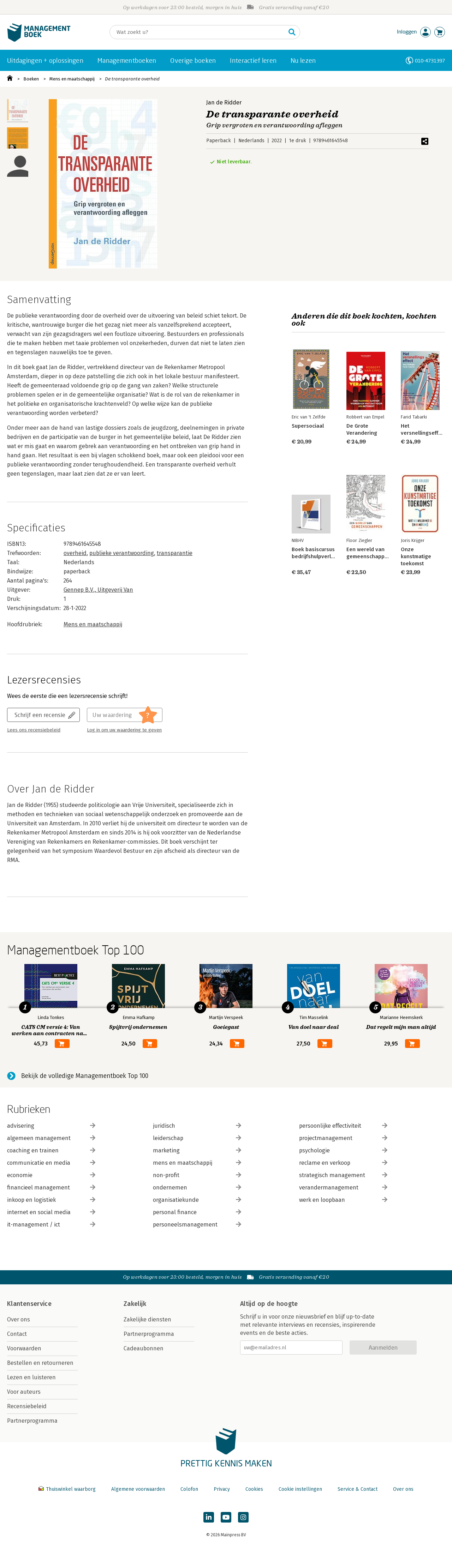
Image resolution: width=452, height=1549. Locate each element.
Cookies (254, 1489)
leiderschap (197, 1138)
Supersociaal (308, 426)
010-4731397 (430, 61)
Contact (17, 1334)
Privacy (222, 1489)
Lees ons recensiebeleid (33, 730)
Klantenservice (29, 1304)
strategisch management (343, 1175)
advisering (51, 1125)
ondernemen (197, 1187)
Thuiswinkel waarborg (67, 1489)
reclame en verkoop (343, 1162)
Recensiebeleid (27, 1406)
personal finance (197, 1212)
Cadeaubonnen (143, 1348)
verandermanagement (343, 1187)
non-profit (197, 1175)
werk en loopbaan (343, 1200)
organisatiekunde (197, 1200)
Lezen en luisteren (31, 1377)
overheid (75, 553)
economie (51, 1175)
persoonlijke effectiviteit (343, 1125)
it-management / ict (51, 1224)
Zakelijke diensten (147, 1319)
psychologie (343, 1150)
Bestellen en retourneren (40, 1363)
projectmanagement (343, 1138)
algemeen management (51, 1138)
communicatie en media (51, 1162)
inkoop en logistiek (51, 1200)
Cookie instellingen (300, 1489)
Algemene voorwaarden (138, 1489)
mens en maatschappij (197, 1162)
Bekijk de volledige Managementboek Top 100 (84, 1076)
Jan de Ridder (224, 102)
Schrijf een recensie (39, 714)
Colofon (189, 1489)
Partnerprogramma (32, 1420)
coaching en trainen (51, 1150)
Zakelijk (135, 1304)
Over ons (18, 1319)
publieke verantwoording (121, 553)
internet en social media (51, 1212)
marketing (197, 1150)
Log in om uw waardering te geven (124, 730)
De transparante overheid (132, 79)
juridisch (197, 1125)
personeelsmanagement (197, 1224)
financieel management (51, 1187)
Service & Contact (357, 1489)
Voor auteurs (24, 1391)
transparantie (174, 553)
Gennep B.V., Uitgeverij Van (98, 589)
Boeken (31, 79)
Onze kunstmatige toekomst (416, 556)
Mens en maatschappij (72, 79)
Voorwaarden (24, 1348)
